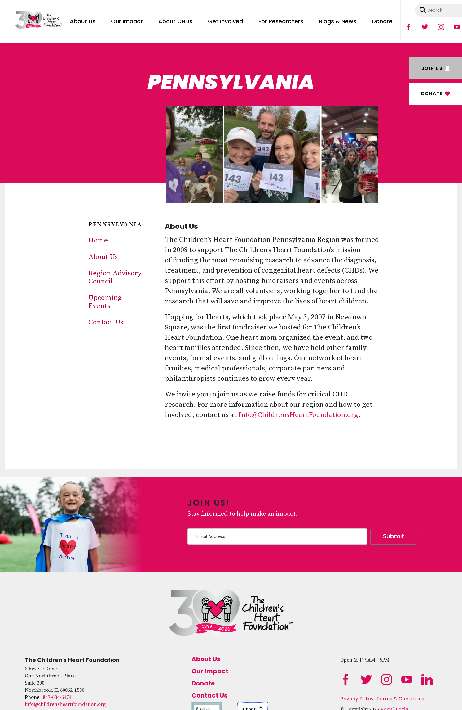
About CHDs (175, 21)
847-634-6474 (57, 697)
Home (98, 240)
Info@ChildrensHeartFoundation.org (298, 414)
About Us (82, 21)
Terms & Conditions (400, 698)
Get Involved (225, 21)
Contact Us (105, 322)
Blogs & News (337, 21)
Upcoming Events (105, 301)
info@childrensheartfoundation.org (65, 704)
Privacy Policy (357, 698)
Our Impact (127, 21)
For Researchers (280, 21)
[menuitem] (82, 20)
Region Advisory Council (115, 277)
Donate (382, 21)
